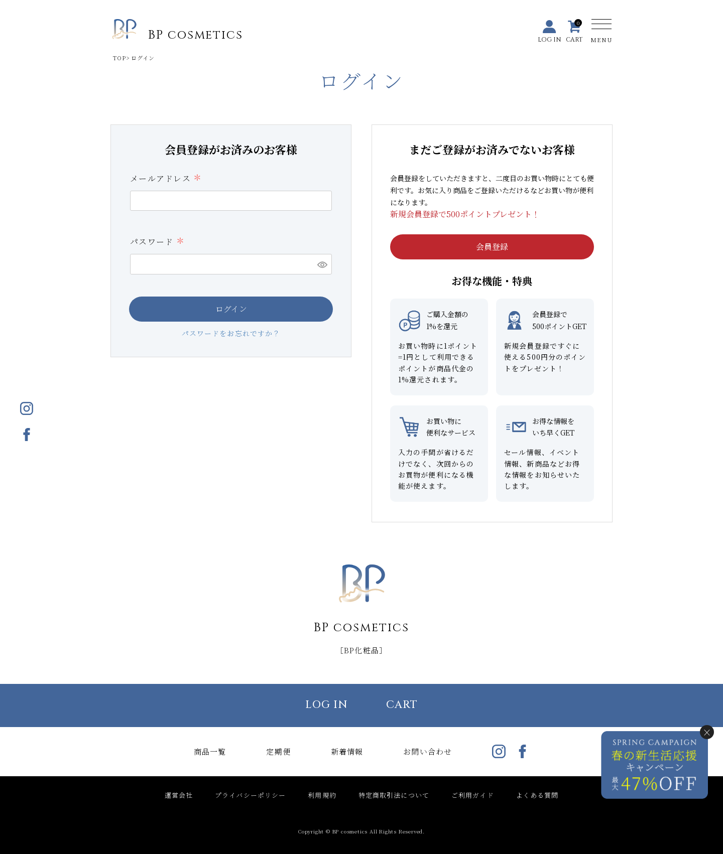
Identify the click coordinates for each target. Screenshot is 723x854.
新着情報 (347, 751)
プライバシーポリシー (250, 795)
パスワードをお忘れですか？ (231, 333)
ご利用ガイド (472, 795)
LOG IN (326, 705)
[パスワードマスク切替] (322, 263)
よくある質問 (537, 795)
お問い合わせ (427, 751)
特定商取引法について (393, 795)
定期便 (278, 751)
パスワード (157, 241)
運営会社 (179, 795)
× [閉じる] (706, 732)
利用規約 (322, 795)
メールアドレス (165, 178)
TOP (119, 58)
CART (402, 705)
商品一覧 (210, 751)
